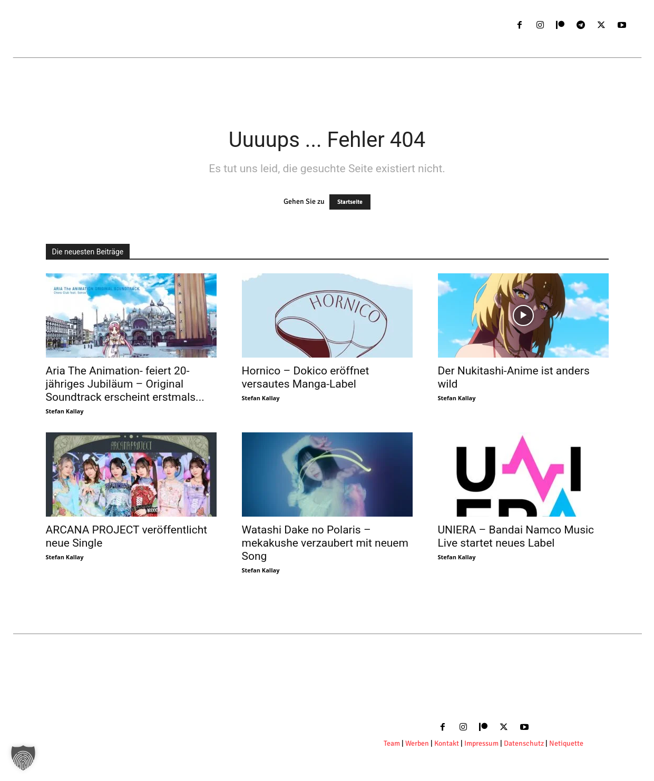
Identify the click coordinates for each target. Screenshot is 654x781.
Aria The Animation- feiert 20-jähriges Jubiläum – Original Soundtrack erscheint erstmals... (125, 383)
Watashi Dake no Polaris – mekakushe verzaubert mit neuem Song (325, 542)
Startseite (350, 202)
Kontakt (447, 743)
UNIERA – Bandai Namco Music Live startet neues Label (516, 536)
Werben (417, 743)
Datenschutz (524, 743)
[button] (23, 758)
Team (392, 743)
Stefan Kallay (65, 411)
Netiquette (566, 743)
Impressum (481, 743)
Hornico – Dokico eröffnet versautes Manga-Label (305, 377)
